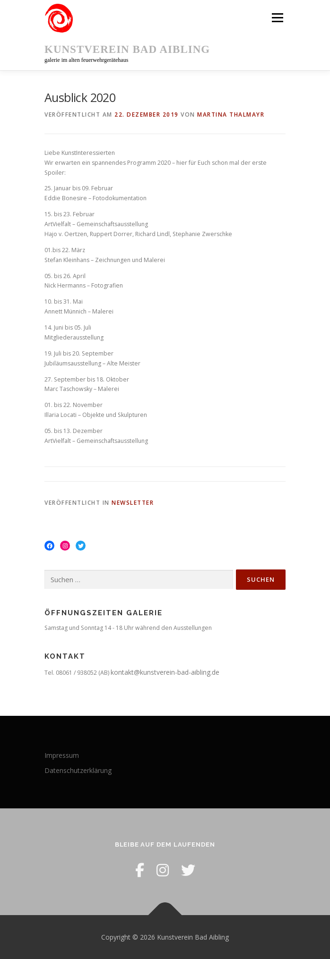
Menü (277, 18)
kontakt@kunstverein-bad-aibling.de (165, 672)
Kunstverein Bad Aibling (127, 49)
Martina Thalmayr (230, 114)
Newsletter (133, 503)
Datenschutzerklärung (78, 770)
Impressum (61, 755)
